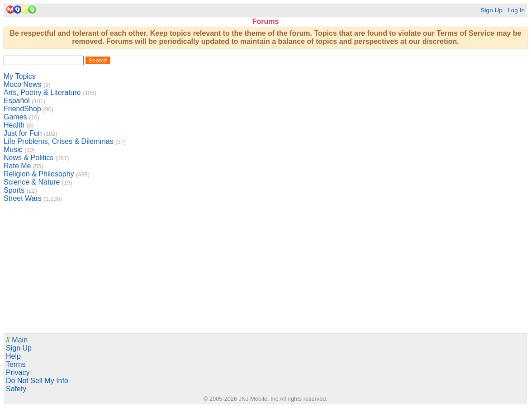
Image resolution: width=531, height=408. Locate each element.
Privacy (17, 372)
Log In (516, 10)
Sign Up (491, 10)
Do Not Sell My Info (37, 380)
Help (13, 356)
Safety (16, 389)
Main (17, 340)
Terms (16, 364)
